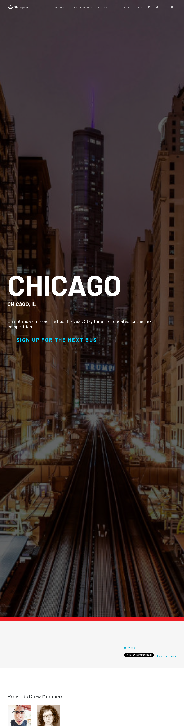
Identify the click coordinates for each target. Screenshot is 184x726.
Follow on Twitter (166, 655)
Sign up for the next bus (56, 339)
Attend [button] (60, 7)
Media (115, 7)
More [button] (139, 7)
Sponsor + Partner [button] (81, 7)
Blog (127, 7)
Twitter (130, 647)
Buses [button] (102, 7)
